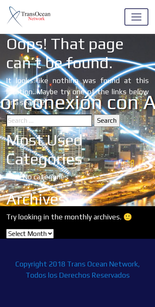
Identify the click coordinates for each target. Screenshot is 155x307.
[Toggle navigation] (136, 17)
